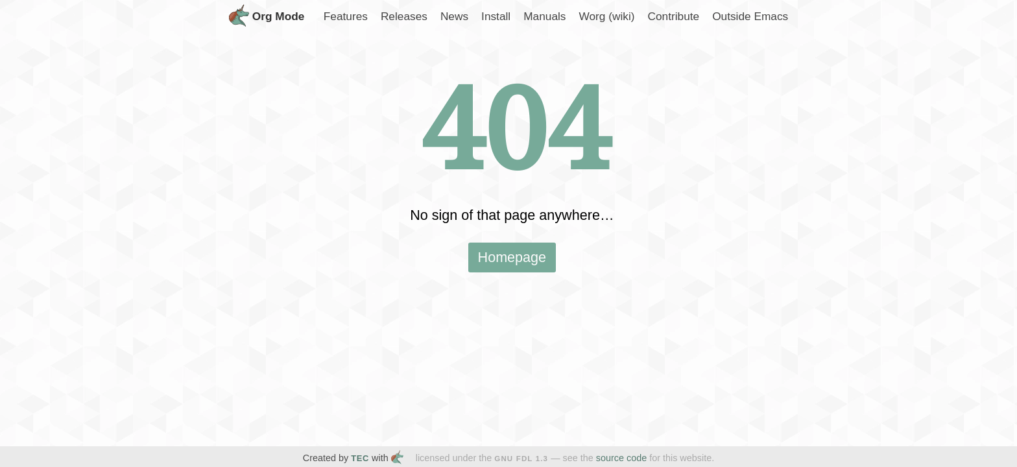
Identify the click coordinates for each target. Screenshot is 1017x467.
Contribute (673, 16)
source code (621, 458)
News (454, 16)
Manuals (544, 16)
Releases (404, 16)
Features (346, 16)
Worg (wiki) (606, 16)
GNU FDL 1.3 (521, 458)
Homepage (512, 257)
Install (495, 16)
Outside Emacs (750, 16)
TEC (360, 458)
